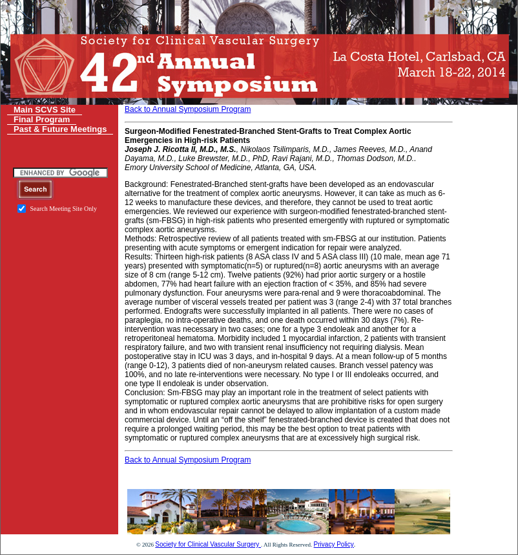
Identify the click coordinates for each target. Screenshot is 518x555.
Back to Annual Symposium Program (188, 109)
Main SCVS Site (45, 109)
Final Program (42, 119)
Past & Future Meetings (60, 129)
